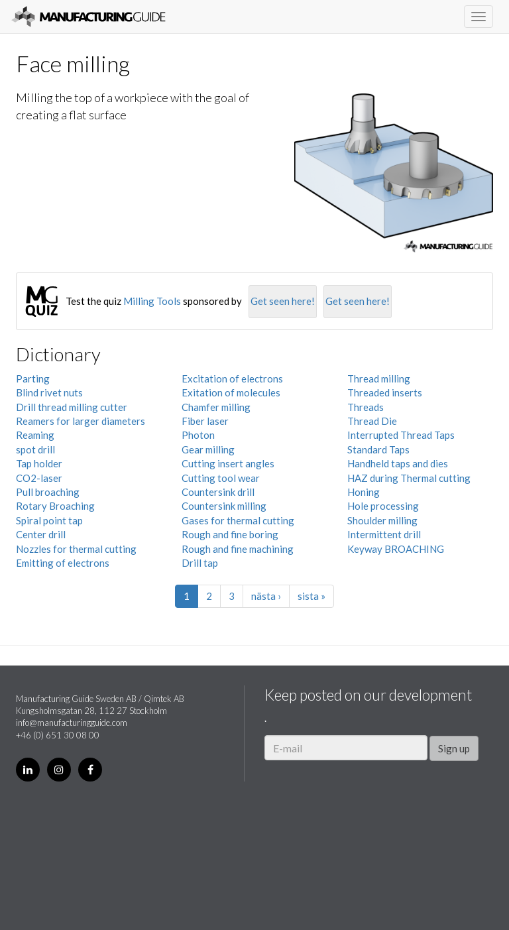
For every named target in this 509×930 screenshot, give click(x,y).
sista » (311, 596)
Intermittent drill (384, 534)
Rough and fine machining (238, 549)
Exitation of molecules (231, 392)
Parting (33, 378)
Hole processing (383, 506)
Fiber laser (205, 421)
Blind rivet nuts (49, 392)
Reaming (35, 435)
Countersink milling (224, 506)
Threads (365, 407)
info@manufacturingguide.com (71, 722)
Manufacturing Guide (88, 16)
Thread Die (372, 421)
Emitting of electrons (62, 563)
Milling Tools (152, 301)
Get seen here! (283, 301)
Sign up (454, 748)
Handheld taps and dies (397, 463)
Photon (198, 435)
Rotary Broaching (55, 506)
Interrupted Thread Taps (401, 435)
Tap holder (39, 463)
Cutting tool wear (221, 478)
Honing (363, 492)
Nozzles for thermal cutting (76, 549)
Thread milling (378, 378)
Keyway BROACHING (395, 549)
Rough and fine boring (230, 534)
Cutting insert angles (228, 463)
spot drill (35, 449)
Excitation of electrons (232, 378)
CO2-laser (39, 478)
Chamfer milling (216, 407)
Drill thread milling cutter (71, 407)
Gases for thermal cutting (238, 520)
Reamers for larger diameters (80, 421)
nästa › (266, 596)
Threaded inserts (384, 392)
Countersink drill (218, 492)
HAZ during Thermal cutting (409, 478)
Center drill (41, 534)
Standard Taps (378, 449)
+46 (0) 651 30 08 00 (57, 735)
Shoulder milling (382, 520)
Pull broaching (48, 492)
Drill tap (200, 563)
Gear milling (208, 449)
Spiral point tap (49, 520)
